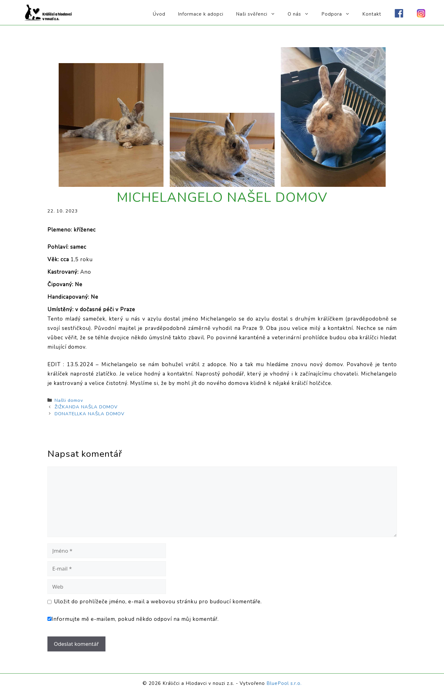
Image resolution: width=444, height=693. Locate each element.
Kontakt (371, 14)
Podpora (338, 14)
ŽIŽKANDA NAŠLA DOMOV (86, 407)
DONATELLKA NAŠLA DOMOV (89, 414)
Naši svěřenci (258, 14)
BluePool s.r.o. (284, 683)
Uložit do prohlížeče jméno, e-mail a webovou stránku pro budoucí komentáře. (158, 601)
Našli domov (69, 400)
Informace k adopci (200, 14)
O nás (301, 14)
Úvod (159, 14)
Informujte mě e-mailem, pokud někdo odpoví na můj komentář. (133, 619)
